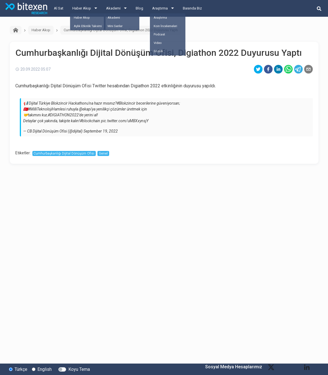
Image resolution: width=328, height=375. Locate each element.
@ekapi (85, 109)
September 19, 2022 (100, 131)
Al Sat (58, 8)
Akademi (113, 8)
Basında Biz (192, 8)
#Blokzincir (126, 103)
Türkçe (21, 369)
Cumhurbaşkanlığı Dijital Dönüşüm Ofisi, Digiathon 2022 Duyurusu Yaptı (121, 30)
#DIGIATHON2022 (63, 115)
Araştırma (160, 8)
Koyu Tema (79, 369)
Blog (139, 8)
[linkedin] (278, 69)
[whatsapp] (288, 69)
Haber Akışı (81, 8)
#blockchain (90, 121)
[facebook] (268, 69)
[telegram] (298, 69)
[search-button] (319, 8)
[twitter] (258, 69)
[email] (308, 69)
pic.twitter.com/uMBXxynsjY (125, 121)
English (44, 369)
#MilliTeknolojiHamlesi (47, 109)
